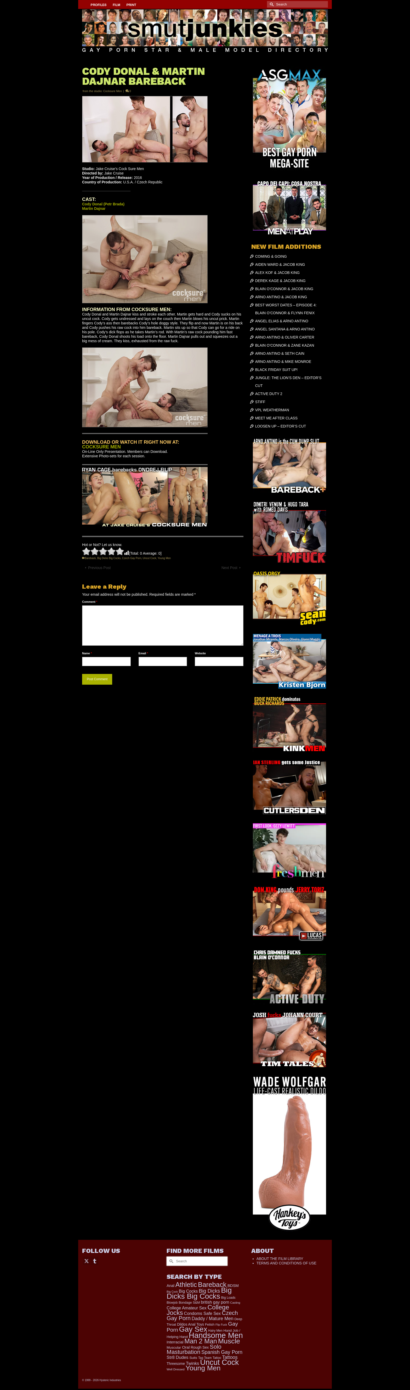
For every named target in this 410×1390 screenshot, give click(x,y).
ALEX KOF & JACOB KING (277, 273)
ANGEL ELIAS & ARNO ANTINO (281, 321)
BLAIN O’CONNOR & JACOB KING (284, 289)
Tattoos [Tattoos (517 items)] (230, 1357)
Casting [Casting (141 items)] (235, 1302)
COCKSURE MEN (101, 446)
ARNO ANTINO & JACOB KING (281, 297)
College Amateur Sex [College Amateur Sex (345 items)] (186, 1307)
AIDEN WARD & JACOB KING (280, 264)
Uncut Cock (149, 558)
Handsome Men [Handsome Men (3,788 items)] (216, 1335)
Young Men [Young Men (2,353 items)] (203, 1368)
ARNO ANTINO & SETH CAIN (279, 353)
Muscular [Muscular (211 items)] (174, 1347)
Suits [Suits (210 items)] (193, 1358)
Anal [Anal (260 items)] (170, 1286)
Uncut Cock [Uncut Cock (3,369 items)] (219, 1362)
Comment (89, 601)
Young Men (164, 558)
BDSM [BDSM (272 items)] (233, 1285)
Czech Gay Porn (131, 558)
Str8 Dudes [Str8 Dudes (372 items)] (177, 1357)
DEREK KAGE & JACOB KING (280, 281)
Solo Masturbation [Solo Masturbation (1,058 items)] (194, 1349)
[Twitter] (86, 1261)
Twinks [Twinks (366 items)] (192, 1363)
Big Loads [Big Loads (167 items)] (228, 1297)
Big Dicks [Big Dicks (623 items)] (209, 1291)
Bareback (90, 558)
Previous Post (99, 568)
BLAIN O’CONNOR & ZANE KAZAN (284, 345)
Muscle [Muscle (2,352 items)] (229, 1341)
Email (143, 653)
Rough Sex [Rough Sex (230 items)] (200, 1347)
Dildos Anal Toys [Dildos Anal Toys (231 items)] (190, 1324)
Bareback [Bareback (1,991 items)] (212, 1284)
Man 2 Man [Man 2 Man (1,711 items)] (200, 1341)
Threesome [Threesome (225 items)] (176, 1363)
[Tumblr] (94, 1261)
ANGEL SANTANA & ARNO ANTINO (285, 329)
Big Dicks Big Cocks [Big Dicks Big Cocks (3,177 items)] (199, 1293)
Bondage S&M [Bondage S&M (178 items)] (189, 1302)
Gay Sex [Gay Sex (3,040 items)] (193, 1329)
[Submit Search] (271, 4)
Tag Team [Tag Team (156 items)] (205, 1358)
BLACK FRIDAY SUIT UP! (276, 370)
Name (87, 653)
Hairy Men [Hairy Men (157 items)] (215, 1330)
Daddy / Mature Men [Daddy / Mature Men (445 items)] (212, 1318)
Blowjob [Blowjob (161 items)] (172, 1302)
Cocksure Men (112, 91)
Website (200, 653)
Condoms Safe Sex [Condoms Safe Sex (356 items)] (202, 1313)
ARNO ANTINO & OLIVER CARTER (284, 337)
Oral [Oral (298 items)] (186, 1347)
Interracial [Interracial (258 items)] (175, 1342)
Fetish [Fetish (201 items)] (209, 1324)
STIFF (260, 402)
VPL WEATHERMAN (272, 410)
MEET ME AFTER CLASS (276, 418)
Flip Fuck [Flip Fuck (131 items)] (221, 1324)
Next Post (229, 568)
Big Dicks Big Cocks (109, 558)
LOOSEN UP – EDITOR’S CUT (280, 426)
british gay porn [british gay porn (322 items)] (215, 1302)
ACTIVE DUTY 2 (268, 394)
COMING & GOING (271, 256)
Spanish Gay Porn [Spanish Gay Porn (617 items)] (221, 1352)
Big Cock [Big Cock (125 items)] (172, 1291)
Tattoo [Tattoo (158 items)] (217, 1358)
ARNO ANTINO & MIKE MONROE (283, 361)
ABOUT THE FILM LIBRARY (280, 1259)
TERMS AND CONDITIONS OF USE (286, 1263)
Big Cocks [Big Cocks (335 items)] (188, 1291)
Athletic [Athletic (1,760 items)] (186, 1284)
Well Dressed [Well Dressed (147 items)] (175, 1369)
